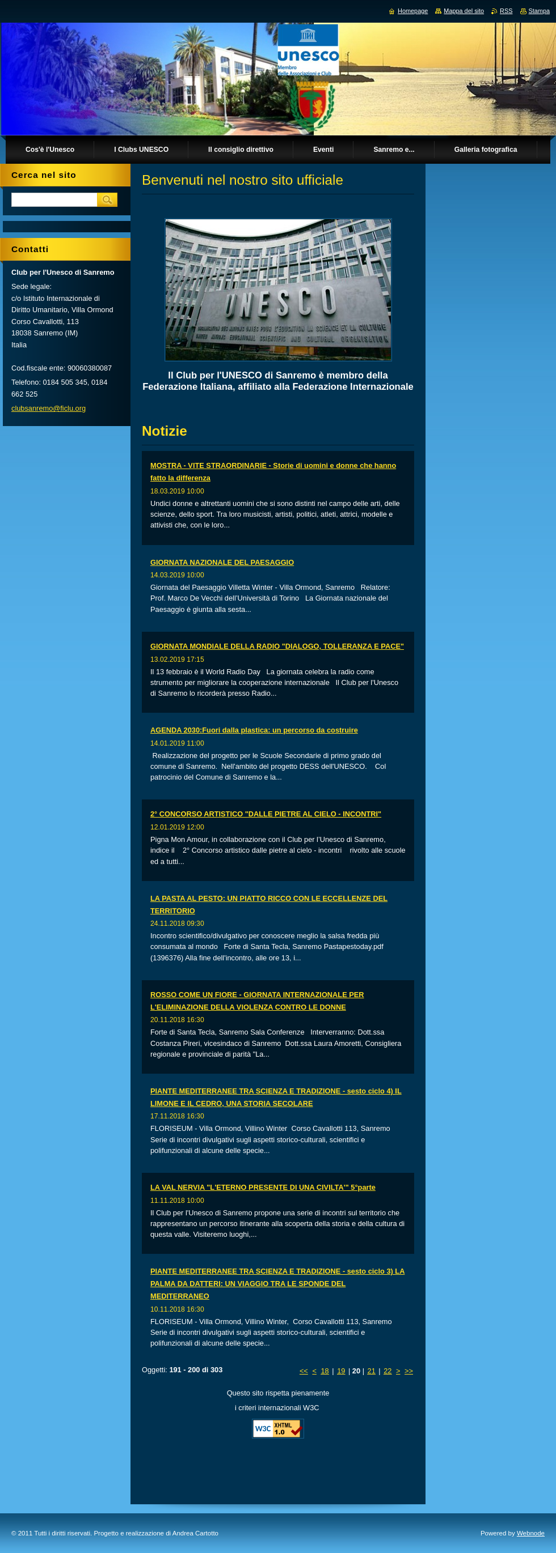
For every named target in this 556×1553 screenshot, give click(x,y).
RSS (506, 10)
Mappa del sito (464, 10)
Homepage (413, 10)
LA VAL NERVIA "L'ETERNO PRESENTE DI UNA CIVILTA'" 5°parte (263, 1187)
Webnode (531, 1533)
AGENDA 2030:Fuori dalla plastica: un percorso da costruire (254, 730)
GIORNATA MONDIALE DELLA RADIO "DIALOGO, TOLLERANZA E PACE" (277, 646)
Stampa (539, 10)
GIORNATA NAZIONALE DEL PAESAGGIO (222, 562)
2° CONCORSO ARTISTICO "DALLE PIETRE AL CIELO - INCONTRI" (265, 814)
